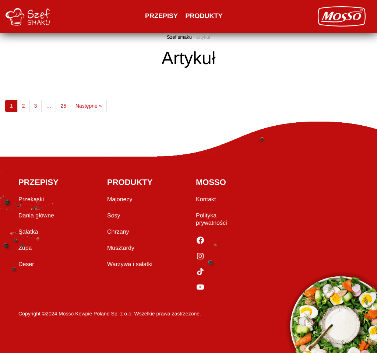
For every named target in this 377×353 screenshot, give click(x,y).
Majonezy (119, 199)
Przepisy (161, 16)
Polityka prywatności (211, 219)
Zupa (25, 248)
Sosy (113, 216)
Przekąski (31, 199)
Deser (26, 264)
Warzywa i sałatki (129, 264)
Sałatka (28, 232)
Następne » (88, 106)
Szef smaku (179, 37)
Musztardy (120, 248)
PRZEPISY (38, 182)
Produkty (204, 16)
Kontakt (206, 199)
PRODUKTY (129, 182)
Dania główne (36, 216)
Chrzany (118, 232)
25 (63, 106)
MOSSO (211, 182)
